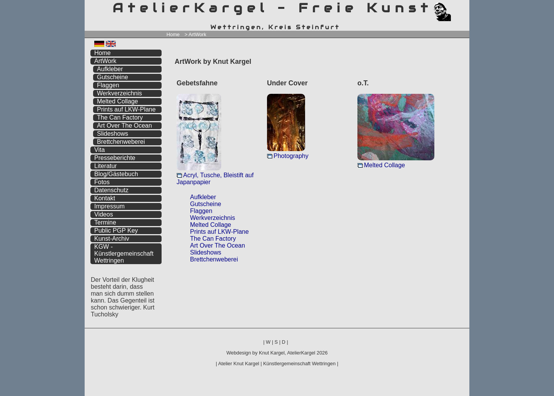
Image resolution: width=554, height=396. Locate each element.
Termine (105, 222)
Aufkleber (203, 197)
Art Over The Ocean (217, 245)
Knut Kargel (272, 353)
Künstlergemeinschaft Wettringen (299, 363)
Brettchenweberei (214, 259)
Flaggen (201, 211)
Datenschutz (111, 190)
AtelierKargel (301, 353)
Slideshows (205, 252)
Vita (99, 149)
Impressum (109, 206)
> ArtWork (195, 34)
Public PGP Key (116, 230)
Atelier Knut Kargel (238, 363)
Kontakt (104, 198)
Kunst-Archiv (111, 238)
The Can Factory (213, 238)
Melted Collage (384, 165)
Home (173, 34)
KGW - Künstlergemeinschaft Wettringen (124, 253)
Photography (291, 156)
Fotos (102, 182)
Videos (103, 214)
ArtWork (105, 61)
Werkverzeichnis (212, 218)
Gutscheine (205, 204)
